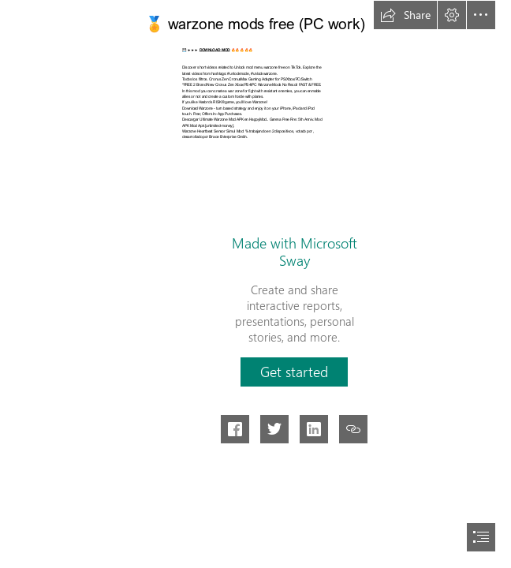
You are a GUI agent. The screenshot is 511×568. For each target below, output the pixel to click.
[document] (255, 284)
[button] (405, 15)
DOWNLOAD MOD (215, 50)
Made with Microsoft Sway (294, 252)
